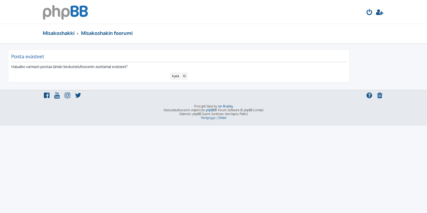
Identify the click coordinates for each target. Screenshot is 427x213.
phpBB (210, 110)
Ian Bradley (225, 106)
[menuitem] (369, 13)
